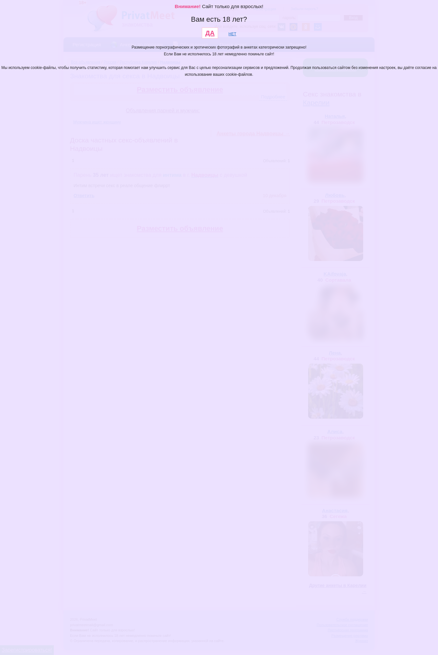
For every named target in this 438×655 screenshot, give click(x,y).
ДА (210, 33)
